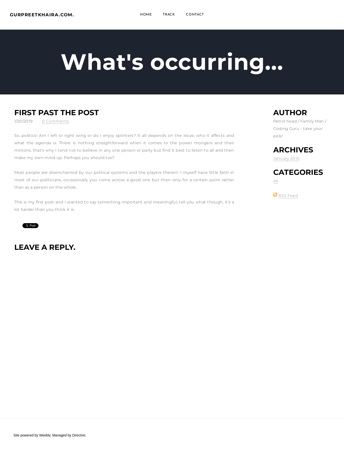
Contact (195, 15)
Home (146, 15)
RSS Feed (288, 195)
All (275, 181)
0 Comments (55, 121)
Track (169, 15)
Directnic (79, 435)
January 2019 (286, 158)
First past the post (56, 112)
